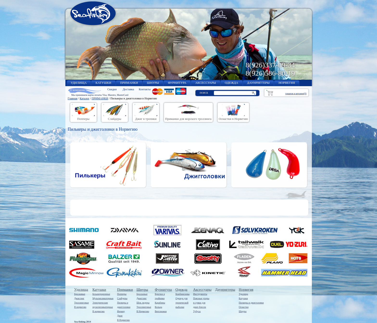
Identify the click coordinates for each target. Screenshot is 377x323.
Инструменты (200, 294)
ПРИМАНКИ (129, 82)
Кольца (158, 307)
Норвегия (246, 289)
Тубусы (197, 311)
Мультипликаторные (103, 298)
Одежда (182, 289)
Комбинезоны (183, 294)
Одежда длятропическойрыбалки (182, 302)
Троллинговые (81, 302)
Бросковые (79, 294)
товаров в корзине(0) (296, 93)
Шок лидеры (143, 302)
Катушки (99, 289)
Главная (72, 98)
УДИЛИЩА (79, 82)
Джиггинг (79, 298)
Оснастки (243, 307)
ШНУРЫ (153, 82)
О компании (77, 90)
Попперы (121, 294)
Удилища (81, 289)
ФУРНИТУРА (177, 82)
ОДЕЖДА (231, 82)
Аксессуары (202, 289)
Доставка (128, 89)
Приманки (125, 289)
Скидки (112, 89)
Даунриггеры (225, 289)
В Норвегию (123, 320)
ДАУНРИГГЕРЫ (258, 82)
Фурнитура (163, 289)
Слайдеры (122, 298)
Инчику (121, 311)
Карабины (160, 302)
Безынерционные (101, 294)
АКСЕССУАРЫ (205, 82)
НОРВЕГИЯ (286, 82)
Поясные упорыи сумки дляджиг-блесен (201, 302)
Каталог (84, 98)
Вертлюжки (161, 311)
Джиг (120, 315)
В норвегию (80, 307)
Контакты (145, 89)
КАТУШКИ (103, 82)
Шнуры (142, 289)
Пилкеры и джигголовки (251, 302)
